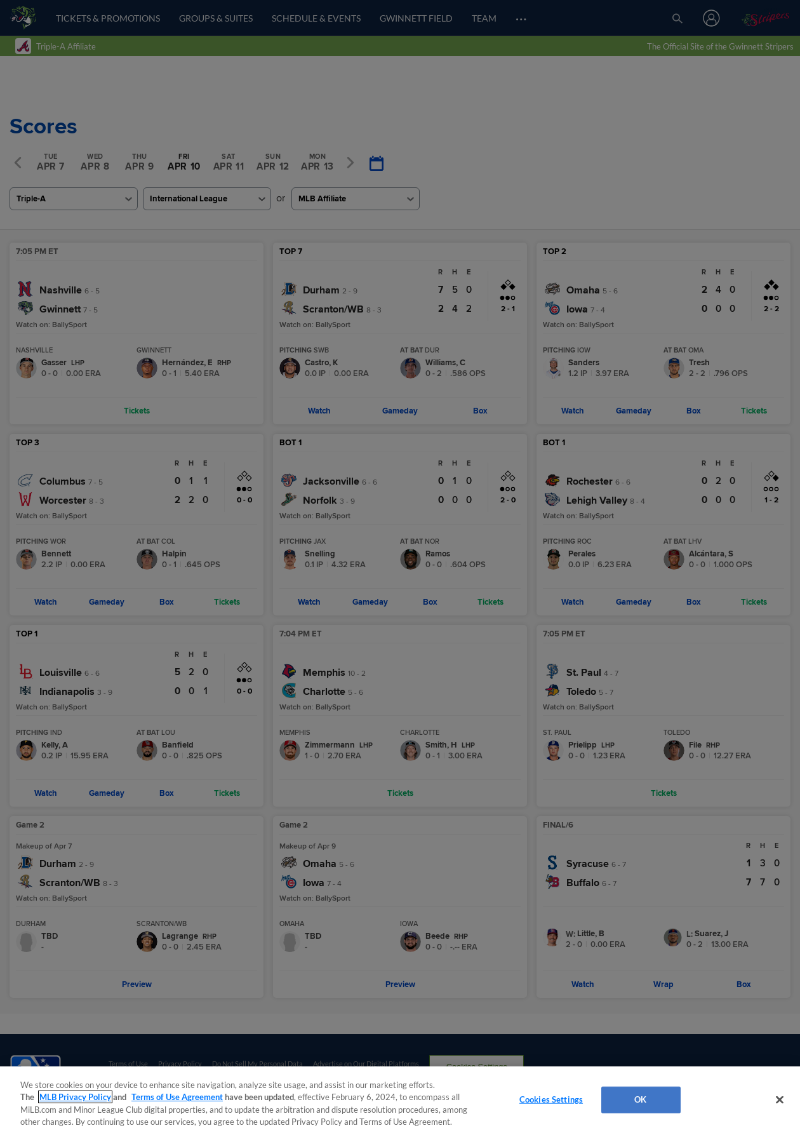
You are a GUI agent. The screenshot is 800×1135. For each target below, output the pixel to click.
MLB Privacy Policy (75, 1097)
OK (640, 1099)
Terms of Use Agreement (177, 1097)
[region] (400, 1100)
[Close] (780, 1099)
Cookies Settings (551, 1099)
